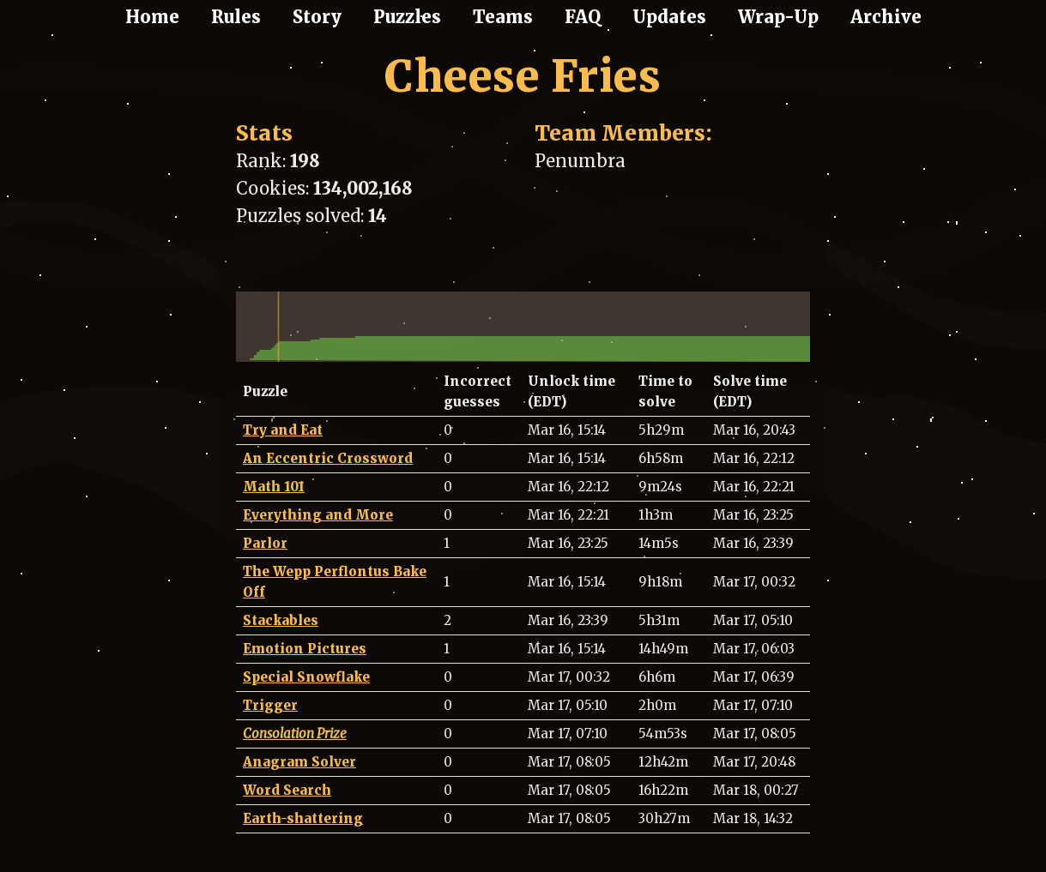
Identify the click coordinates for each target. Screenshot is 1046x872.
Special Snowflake (306, 677)
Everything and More (318, 515)
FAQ (583, 16)
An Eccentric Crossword (328, 458)
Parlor (265, 543)
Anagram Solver (299, 762)
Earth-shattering (303, 818)
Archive (886, 16)
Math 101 (274, 486)
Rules (236, 16)
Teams (503, 16)
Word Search (287, 790)
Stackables (280, 620)
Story (317, 16)
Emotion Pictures (304, 648)
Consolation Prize (295, 733)
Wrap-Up (778, 16)
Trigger (270, 705)
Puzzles (407, 16)
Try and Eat (283, 430)
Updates (669, 16)
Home (152, 16)
